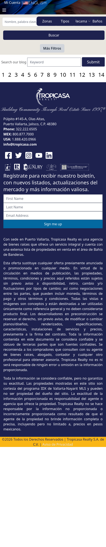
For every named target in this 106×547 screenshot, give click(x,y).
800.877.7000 (23, 134)
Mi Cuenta (12, 2)
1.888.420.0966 (24, 139)
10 (63, 74)
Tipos (65, 21)
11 (72, 74)
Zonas (47, 21)
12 (82, 74)
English (34, 3)
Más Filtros (52, 48)
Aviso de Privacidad (57, 444)
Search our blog (13, 62)
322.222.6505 (26, 129)
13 (92, 74)
